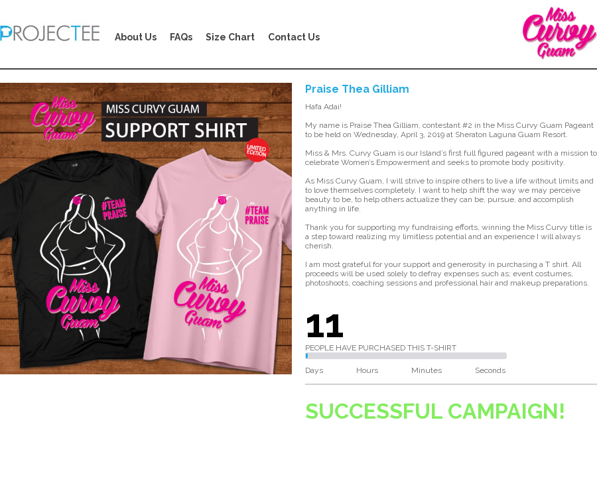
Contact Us (294, 37)
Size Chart (230, 37)
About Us (136, 37)
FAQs (181, 37)
